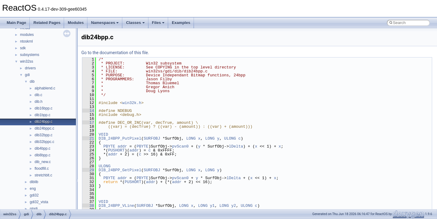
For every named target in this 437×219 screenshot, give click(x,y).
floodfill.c (42, 168)
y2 (233, 205)
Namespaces (105, 22)
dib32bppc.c (44, 142)
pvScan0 (180, 146)
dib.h (38, 101)
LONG (191, 138)
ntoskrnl (26, 41)
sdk (23, 48)
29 (88, 170)
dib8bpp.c (42, 155)
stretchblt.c (43, 175)
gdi (27, 75)
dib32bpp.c (44, 135)
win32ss (26, 61)
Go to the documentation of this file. (115, 52)
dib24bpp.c (44, 122)
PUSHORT (116, 150)
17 (88, 122)
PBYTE (109, 146)
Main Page (16, 22)
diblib (34, 182)
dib (32, 81)
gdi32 (34, 195)
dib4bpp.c (42, 148)
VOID (103, 134)
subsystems (29, 55)
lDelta (236, 146)
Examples (181, 22)
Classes (135, 22)
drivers (30, 68)
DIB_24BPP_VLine (116, 205)
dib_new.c (43, 162)
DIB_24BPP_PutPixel (120, 138)
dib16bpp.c (44, 108)
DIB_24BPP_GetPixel (120, 170)
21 (88, 138)
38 (88, 205)
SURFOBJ (152, 138)
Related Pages (46, 22)
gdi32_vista (39, 202)
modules (27, 35)
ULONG (230, 138)
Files (158, 22)
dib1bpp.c (42, 115)
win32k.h (131, 103)
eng (33, 188)
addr (122, 146)
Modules (76, 22)
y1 (212, 205)
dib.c (38, 95)
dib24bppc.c (44, 128)
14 (88, 110)
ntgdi (34, 209)
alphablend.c (45, 88)
